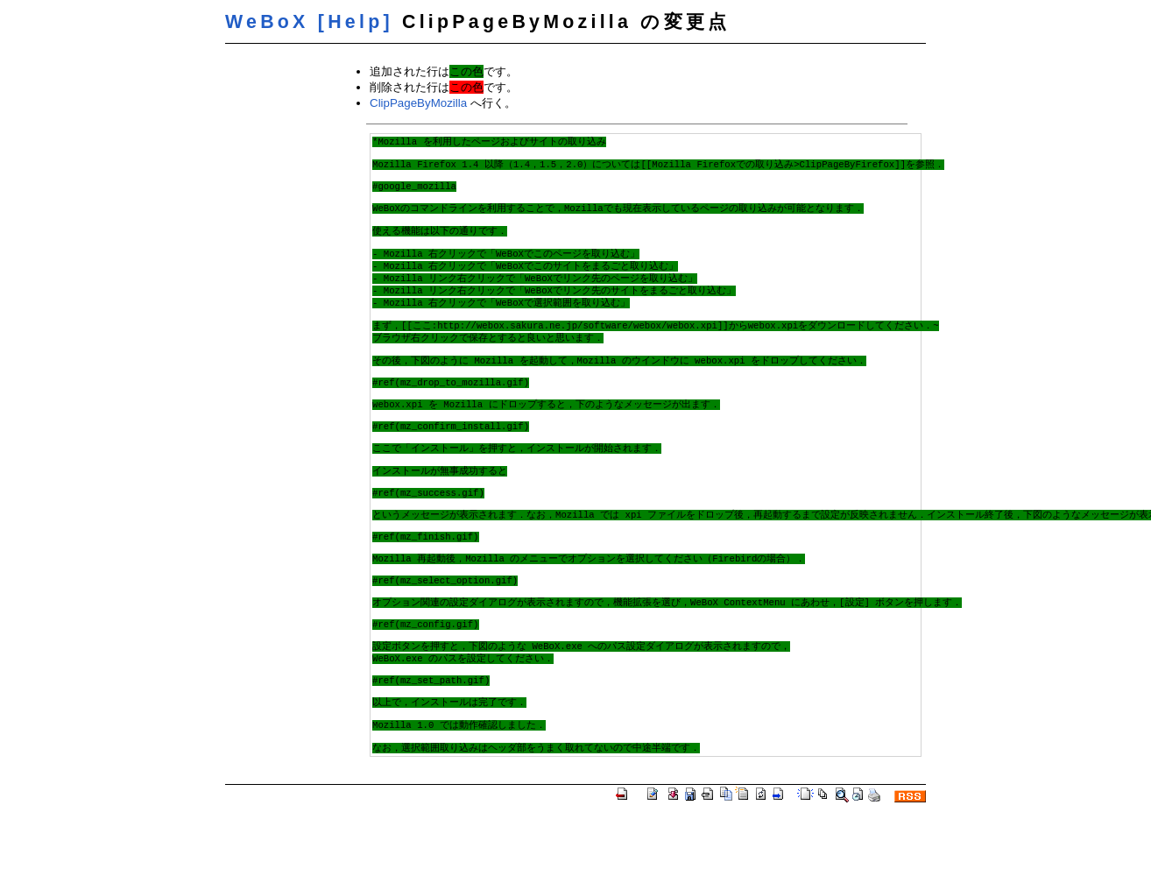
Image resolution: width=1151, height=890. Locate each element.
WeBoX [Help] (309, 21)
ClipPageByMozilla (418, 102)
